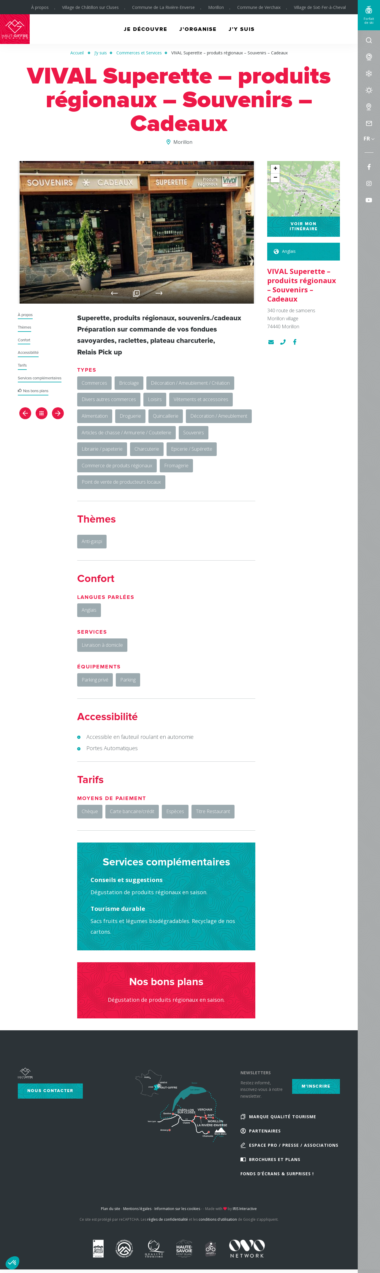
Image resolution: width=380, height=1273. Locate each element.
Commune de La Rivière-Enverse (163, 7)
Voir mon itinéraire (304, 226)
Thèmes (24, 327)
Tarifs (22, 365)
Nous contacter (50, 1090)
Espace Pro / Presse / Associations (293, 1145)
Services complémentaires (39, 378)
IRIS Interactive (245, 1208)
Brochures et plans (274, 1159)
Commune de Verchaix (259, 7)
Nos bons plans (35, 391)
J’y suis (242, 29)
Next (159, 293)
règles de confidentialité (167, 1219)
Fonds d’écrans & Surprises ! (277, 1173)
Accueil (77, 53)
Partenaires (265, 1131)
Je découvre (145, 29)
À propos (40, 7)
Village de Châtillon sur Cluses (90, 7)
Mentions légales (137, 1208)
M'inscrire (316, 1086)
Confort (24, 340)
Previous (114, 293)
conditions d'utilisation (218, 1219)
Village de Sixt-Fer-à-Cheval (320, 7)
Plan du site (110, 1208)
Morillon (216, 7)
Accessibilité (28, 353)
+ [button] (275, 169)
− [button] (275, 177)
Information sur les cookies (177, 1208)
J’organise (198, 29)
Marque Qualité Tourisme (282, 1116)
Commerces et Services (139, 53)
